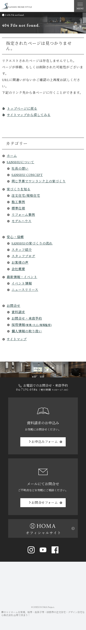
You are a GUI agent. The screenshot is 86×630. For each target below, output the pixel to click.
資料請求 (18, 312)
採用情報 (32, 325)
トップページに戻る (22, 109)
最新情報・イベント (22, 277)
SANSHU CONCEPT (27, 175)
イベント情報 (22, 283)
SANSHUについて (20, 162)
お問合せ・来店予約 (27, 318)
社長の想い (20, 168)
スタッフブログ (23, 256)
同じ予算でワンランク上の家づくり (39, 181)
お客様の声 (20, 262)
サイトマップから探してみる (29, 115)
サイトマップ (17, 339)
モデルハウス (21, 221)
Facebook (55, 549)
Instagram (31, 549)
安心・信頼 (15, 237)
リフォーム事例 (23, 215)
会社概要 (18, 269)
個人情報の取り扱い (27, 331)
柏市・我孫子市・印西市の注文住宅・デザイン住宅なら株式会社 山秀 (43, 614)
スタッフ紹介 (22, 250)
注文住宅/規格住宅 (26, 196)
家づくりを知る (18, 189)
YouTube (43, 549)
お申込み (44, 442)
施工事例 (18, 202)
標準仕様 (18, 208)
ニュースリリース (25, 290)
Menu (80, 6)
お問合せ (13, 306)
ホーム (12, 156)
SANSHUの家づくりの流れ (32, 243)
